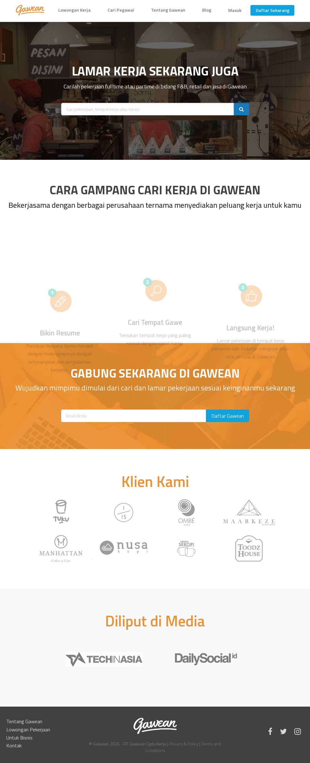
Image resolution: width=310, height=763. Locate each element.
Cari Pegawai (121, 10)
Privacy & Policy (183, 743)
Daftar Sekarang (272, 10)
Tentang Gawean (168, 10)
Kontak (14, 745)
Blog (206, 10)
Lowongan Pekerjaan (28, 729)
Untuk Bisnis (19, 737)
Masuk (234, 10)
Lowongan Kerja (74, 10)
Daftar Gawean (227, 416)
